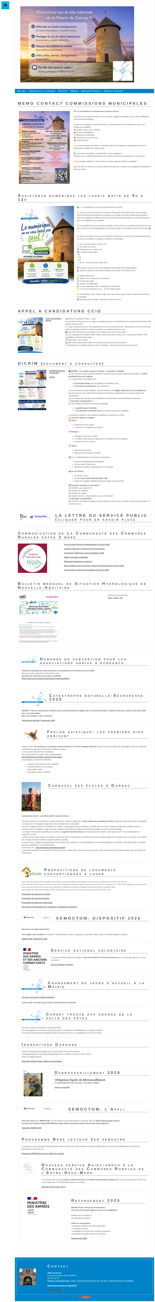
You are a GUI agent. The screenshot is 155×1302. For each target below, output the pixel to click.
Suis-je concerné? (62, 1087)
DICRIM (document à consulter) (57, 372)
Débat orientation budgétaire (76, 557)
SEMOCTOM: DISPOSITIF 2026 (34, 939)
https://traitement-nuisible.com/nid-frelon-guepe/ (42, 757)
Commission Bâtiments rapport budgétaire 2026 (84, 553)
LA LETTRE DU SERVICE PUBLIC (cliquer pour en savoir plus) (101, 517)
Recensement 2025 (79, 1238)
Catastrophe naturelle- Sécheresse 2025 (38, 720)
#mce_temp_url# (115, 598)
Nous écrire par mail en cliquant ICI (62, 1286)
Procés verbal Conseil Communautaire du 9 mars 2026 (86, 545)
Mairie (74, 91)
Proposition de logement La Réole (36, 894)
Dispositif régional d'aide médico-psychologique (42, 1061)
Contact (63, 91)
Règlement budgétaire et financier (78, 562)
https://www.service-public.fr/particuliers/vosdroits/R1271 (46, 679)
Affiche (52, 377)
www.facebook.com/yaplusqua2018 (50, 848)
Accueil (21, 91)
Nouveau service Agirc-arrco (54, 1187)
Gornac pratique (113, 91)
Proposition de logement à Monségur (37, 903)
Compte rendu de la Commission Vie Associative (84, 549)
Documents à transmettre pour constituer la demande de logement (49, 907)
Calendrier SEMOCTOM (31, 1128)
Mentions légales (54, 1290)
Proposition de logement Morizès (35, 898)
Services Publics (91, 91)
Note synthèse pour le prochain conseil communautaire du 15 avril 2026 (94, 566)
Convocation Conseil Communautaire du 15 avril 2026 (86, 570)
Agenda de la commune (42, 91)
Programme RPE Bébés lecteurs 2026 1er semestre (43, 1154)
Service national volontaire (62, 965)
